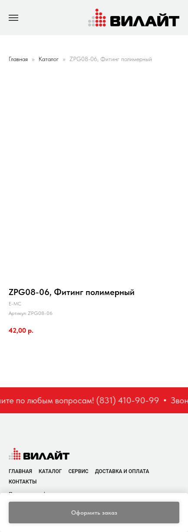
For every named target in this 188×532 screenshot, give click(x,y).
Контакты (23, 482)
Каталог (49, 58)
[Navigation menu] (13, 18)
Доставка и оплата (122, 471)
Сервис (78, 471)
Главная (18, 58)
